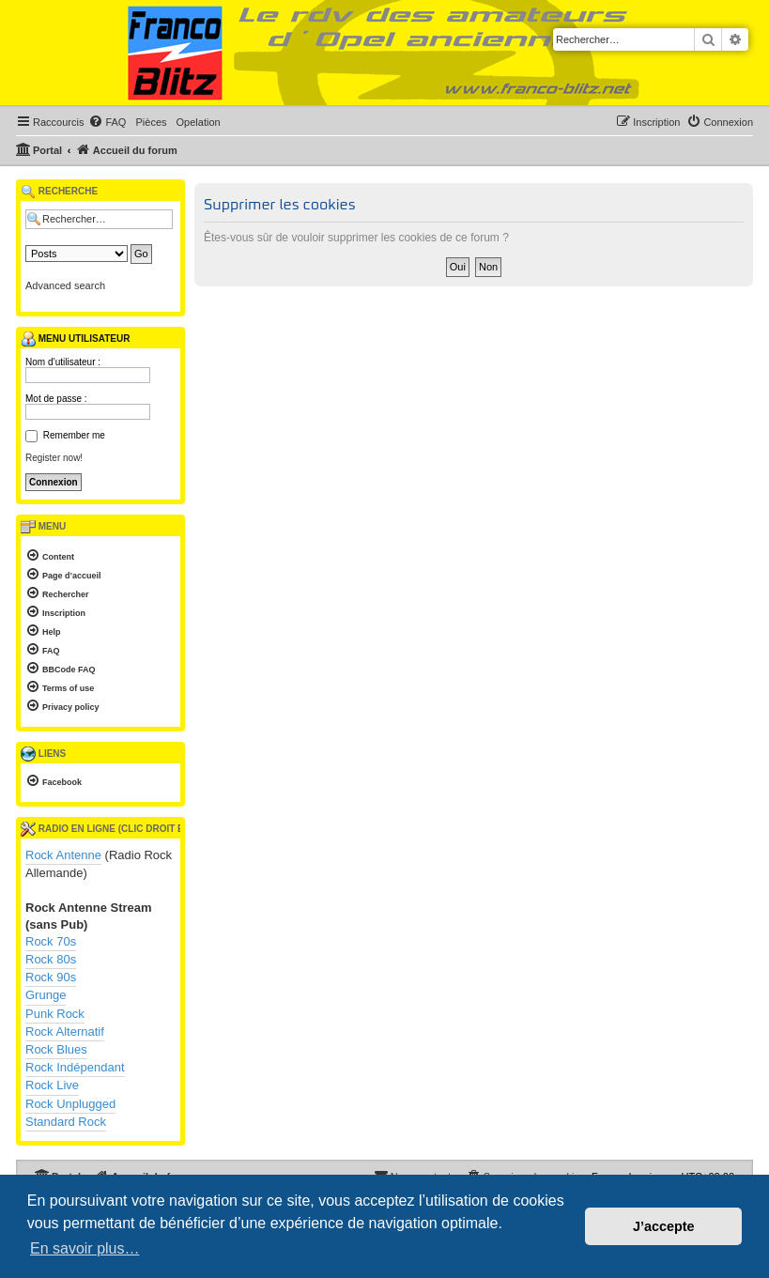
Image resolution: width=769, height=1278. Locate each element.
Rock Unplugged (70, 1104)
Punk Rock (55, 1014)
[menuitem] (107, 122)
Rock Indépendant (75, 1067)
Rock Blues (56, 1049)
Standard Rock (65, 1122)
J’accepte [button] (664, 1226)
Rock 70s (50, 941)
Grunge (45, 995)
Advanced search (65, 285)
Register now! (54, 458)
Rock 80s (50, 959)
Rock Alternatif (64, 1031)
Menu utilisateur (75, 338)
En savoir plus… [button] (85, 1248)
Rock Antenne (63, 855)
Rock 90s (50, 977)
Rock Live (52, 1085)
